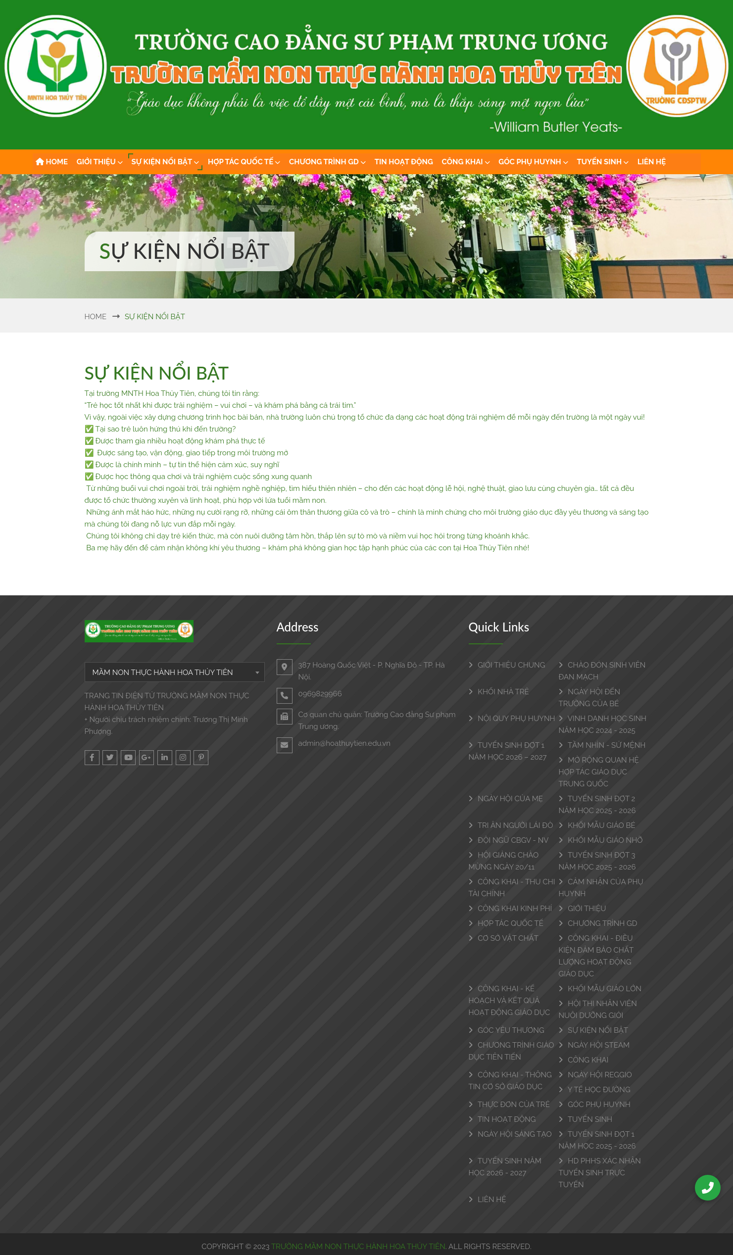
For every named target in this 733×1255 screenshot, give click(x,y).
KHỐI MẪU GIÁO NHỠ (601, 840)
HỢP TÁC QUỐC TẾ (244, 161)
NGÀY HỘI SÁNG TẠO (510, 1134)
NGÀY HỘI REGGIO (595, 1074)
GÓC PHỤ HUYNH (533, 161)
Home (96, 316)
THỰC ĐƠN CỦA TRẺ (509, 1104)
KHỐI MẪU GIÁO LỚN (600, 988)
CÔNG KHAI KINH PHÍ (510, 908)
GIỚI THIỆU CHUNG (507, 665)
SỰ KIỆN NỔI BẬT (165, 161)
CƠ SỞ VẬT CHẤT (503, 938)
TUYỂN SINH (603, 161)
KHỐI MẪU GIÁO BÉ (597, 825)
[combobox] (175, 672)
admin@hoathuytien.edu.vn (344, 743)
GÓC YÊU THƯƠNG (506, 1030)
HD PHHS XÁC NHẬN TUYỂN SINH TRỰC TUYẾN (600, 1173)
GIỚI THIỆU (100, 161)
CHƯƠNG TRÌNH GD (327, 161)
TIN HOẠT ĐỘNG (404, 161)
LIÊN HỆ (651, 161)
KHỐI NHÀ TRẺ (499, 691)
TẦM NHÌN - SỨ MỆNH (602, 745)
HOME (52, 161)
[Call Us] (708, 1188)
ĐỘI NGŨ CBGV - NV (509, 840)
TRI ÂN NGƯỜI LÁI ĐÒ (511, 825)
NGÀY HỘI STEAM (594, 1045)
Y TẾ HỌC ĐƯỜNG (595, 1089)
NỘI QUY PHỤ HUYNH (512, 718)
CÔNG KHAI (466, 161)
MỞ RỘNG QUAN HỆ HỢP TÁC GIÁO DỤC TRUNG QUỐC (599, 772)
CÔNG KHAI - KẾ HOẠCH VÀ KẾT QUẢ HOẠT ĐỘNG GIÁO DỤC (509, 1000)
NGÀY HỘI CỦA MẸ (506, 798)
